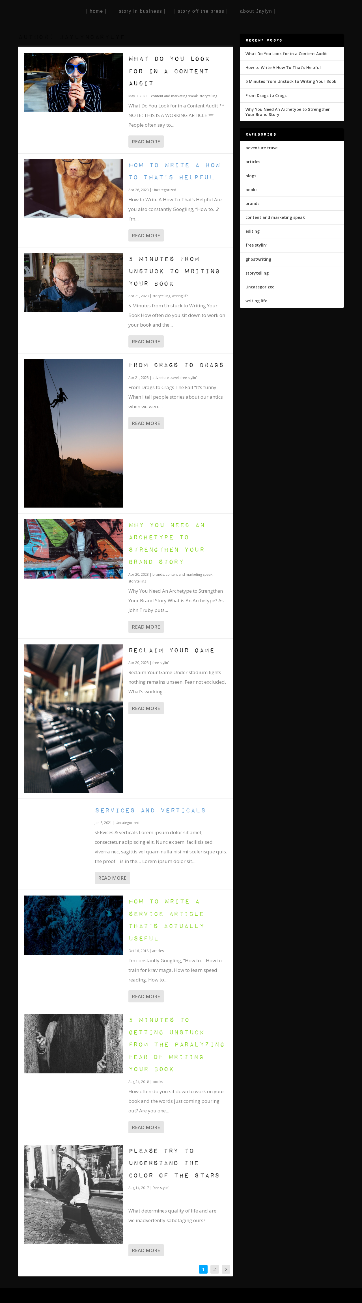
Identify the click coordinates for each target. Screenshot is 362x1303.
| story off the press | (201, 11)
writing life (180, 296)
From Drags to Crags (176, 365)
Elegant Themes (57, 1295)
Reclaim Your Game (171, 650)
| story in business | (140, 11)
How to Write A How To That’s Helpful (283, 67)
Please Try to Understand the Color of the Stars (174, 1163)
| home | (96, 11)
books (158, 1081)
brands (158, 574)
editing (252, 231)
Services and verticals (150, 810)
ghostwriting (258, 259)
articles (158, 950)
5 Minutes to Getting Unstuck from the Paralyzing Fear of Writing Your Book (176, 1044)
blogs (250, 175)
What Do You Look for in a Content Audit (169, 71)
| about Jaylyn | (256, 11)
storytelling (208, 96)
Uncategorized (164, 189)
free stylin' (188, 377)
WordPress (110, 1295)
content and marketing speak (174, 96)
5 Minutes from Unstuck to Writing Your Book (174, 271)
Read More (146, 141)
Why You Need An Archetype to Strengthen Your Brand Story (288, 112)
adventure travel (165, 377)
